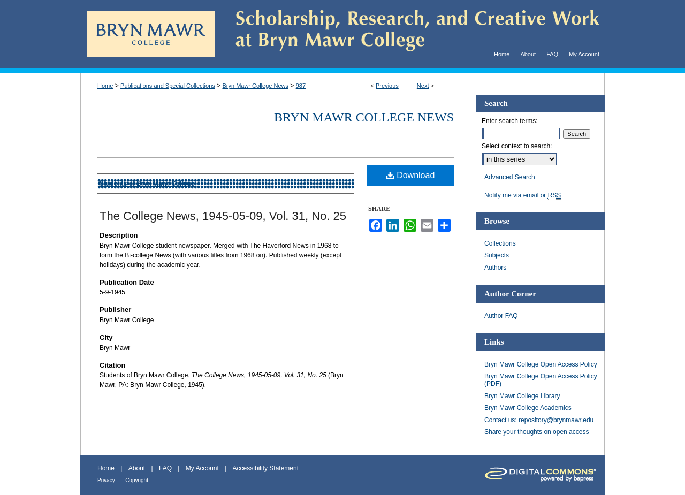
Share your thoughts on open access (536, 432)
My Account (202, 468)
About (136, 468)
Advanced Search (509, 177)
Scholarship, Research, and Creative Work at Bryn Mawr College (410, 34)
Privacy (106, 480)
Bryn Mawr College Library (522, 396)
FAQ (165, 468)
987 (301, 85)
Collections (500, 243)
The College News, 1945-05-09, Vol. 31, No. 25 (223, 216)
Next (423, 85)
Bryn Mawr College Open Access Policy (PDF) (540, 379)
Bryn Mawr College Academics (528, 408)
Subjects (496, 255)
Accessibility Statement (266, 468)
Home (105, 85)
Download (410, 175)
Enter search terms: (510, 121)
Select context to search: (517, 146)
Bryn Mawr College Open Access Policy (540, 364)
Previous (387, 85)
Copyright (136, 480)
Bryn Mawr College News (255, 85)
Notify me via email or (522, 195)
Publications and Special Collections (167, 85)
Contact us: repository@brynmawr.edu (538, 420)
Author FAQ (501, 315)
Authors (495, 267)
